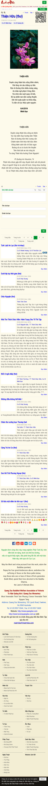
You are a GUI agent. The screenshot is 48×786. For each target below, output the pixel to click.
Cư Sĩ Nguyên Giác (22, 325)
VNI (44, 190)
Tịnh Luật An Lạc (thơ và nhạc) (12, 245)
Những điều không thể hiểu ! (11, 399)
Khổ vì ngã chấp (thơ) (9, 374)
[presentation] (17, 224)
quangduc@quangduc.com (24, 623)
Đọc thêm (44, 269)
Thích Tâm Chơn (22, 302)
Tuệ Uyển (20, 427)
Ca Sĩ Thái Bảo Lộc (35, 251)
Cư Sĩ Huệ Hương (22, 279)
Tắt (35, 190)
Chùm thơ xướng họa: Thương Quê (14, 422)
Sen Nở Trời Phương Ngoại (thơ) (13, 473)
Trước (26, 13)
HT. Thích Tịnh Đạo (23, 379)
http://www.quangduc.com (27, 611)
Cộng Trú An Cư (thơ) (9, 448)
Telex (39, 190)
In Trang (2, 186)
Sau (31, 13)
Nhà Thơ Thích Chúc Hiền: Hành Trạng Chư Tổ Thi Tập (21, 319)
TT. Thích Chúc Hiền (35, 325)
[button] (44, 2)
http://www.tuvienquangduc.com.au (22, 614)
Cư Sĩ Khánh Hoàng (23, 251)
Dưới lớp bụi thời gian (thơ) (11, 273)
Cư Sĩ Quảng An (18, 23)
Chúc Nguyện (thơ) (8, 296)
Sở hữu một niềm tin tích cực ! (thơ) (14, 501)
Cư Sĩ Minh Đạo (6, 23)
